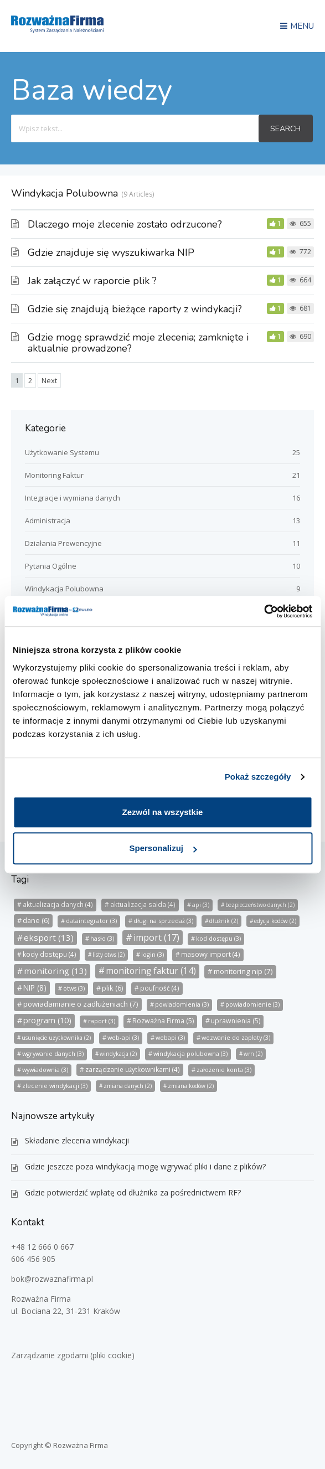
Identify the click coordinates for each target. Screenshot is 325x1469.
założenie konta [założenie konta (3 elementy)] (224, 1069)
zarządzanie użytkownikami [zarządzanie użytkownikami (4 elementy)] (132, 1069)
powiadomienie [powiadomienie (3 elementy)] (252, 1004)
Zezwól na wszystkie (162, 812)
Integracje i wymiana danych (72, 498)
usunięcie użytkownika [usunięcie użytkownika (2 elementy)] (56, 1038)
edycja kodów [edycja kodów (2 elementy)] (275, 921)
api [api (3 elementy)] (200, 904)
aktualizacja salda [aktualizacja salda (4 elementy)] (143, 904)
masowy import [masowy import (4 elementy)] (210, 954)
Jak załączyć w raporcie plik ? (92, 280)
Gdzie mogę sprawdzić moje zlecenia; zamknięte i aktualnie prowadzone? (138, 343)
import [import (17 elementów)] (156, 937)
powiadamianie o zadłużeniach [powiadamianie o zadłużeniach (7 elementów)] (80, 1004)
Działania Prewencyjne (63, 543)
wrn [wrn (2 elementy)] (253, 1054)
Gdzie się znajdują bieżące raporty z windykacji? (135, 309)
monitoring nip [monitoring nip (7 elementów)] (243, 971)
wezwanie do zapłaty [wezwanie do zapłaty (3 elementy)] (236, 1037)
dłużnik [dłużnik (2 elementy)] (223, 921)
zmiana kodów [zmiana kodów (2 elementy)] (191, 1086)
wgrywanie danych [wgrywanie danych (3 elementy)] (53, 1053)
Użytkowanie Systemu (62, 452)
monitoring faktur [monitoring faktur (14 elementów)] (151, 971)
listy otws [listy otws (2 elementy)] (108, 954)
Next (49, 380)
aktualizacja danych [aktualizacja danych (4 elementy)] (58, 904)
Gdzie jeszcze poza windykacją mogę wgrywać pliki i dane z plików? (145, 1166)
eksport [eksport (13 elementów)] (49, 937)
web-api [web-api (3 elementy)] (123, 1037)
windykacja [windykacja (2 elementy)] (118, 1054)
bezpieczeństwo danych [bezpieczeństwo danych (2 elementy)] (260, 905)
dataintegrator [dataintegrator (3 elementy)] (91, 920)
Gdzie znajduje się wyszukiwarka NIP (111, 252)
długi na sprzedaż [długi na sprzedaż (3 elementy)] (163, 920)
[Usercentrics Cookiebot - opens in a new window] (263, 611)
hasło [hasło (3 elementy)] (102, 938)
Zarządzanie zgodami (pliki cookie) (73, 1355)
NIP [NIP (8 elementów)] (35, 987)
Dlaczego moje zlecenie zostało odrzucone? (125, 224)
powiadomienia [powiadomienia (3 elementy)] (182, 1004)
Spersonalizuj (163, 848)
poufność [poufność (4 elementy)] (159, 988)
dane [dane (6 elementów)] (36, 920)
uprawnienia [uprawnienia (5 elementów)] (235, 1020)
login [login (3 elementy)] (152, 954)
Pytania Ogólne (50, 566)
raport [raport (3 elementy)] (101, 1021)
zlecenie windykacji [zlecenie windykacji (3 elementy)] (54, 1085)
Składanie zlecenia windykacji (77, 1140)
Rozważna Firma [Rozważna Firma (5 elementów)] (163, 1020)
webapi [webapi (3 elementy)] (170, 1037)
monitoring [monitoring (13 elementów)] (55, 970)
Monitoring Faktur (54, 475)
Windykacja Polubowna (64, 589)
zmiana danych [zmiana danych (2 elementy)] (128, 1086)
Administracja (47, 520)
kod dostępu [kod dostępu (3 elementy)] (218, 938)
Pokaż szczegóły (258, 776)
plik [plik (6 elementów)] (112, 988)
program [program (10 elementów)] (47, 1020)
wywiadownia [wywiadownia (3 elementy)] (45, 1069)
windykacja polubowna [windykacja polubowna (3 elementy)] (190, 1053)
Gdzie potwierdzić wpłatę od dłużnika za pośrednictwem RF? (133, 1192)
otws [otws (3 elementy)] (74, 988)
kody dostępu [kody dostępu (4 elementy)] (49, 954)
